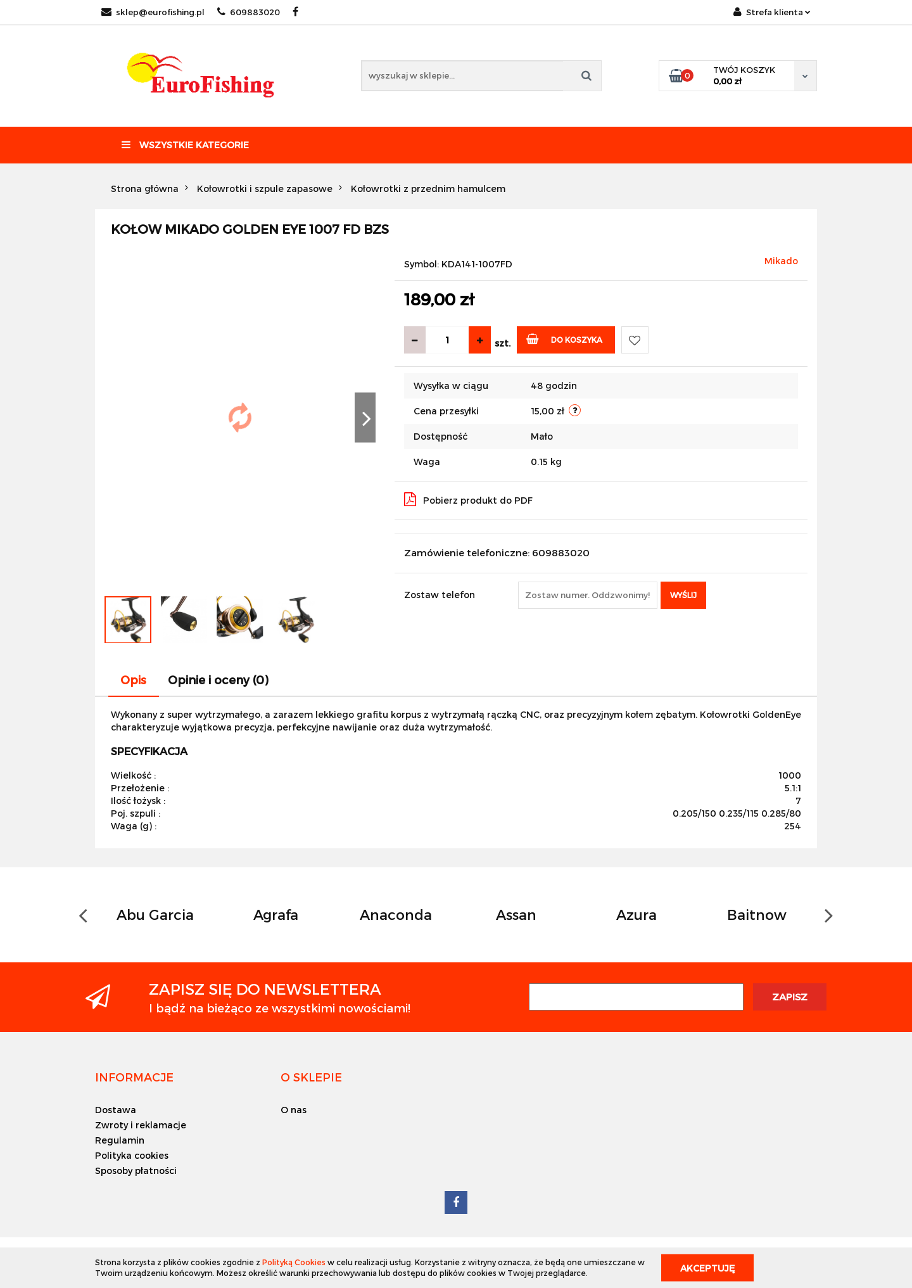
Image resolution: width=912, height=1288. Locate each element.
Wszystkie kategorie (185, 144)
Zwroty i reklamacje (140, 1124)
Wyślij (683, 594)
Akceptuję (707, 1267)
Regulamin (119, 1140)
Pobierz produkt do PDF (468, 499)
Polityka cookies (131, 1155)
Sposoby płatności (136, 1170)
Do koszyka (564, 338)
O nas (294, 1109)
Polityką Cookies (294, 1262)
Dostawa (115, 1109)
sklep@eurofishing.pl (153, 12)
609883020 (248, 12)
